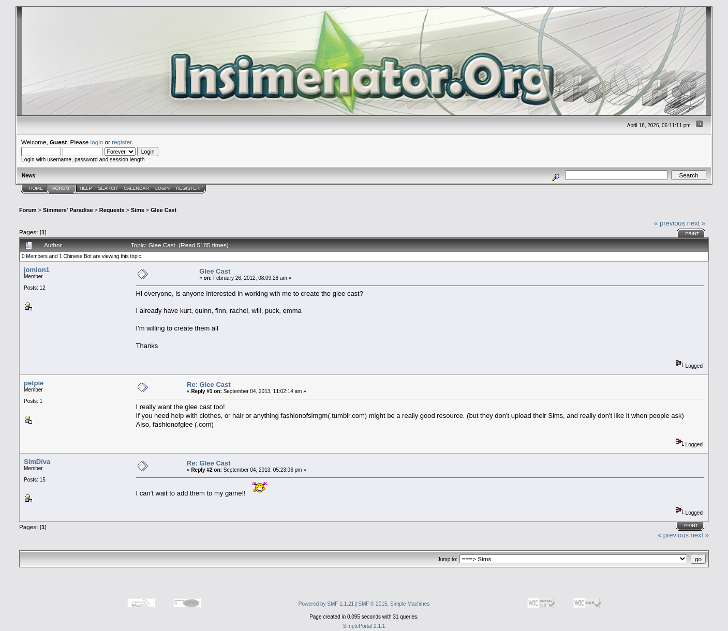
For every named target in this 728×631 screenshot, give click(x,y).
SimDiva (37, 461)
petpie (33, 383)
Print (692, 233)
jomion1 (37, 270)
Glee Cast (163, 210)
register (121, 142)
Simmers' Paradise (68, 210)
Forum (60, 188)
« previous (669, 223)
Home (36, 188)
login (97, 142)
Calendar (136, 188)
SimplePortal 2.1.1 (364, 626)
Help (86, 188)
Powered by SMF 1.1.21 (326, 604)
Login (162, 188)
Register (188, 188)
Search (108, 188)
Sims (137, 210)
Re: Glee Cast (209, 384)
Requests (112, 210)
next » (696, 223)
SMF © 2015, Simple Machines (393, 604)
